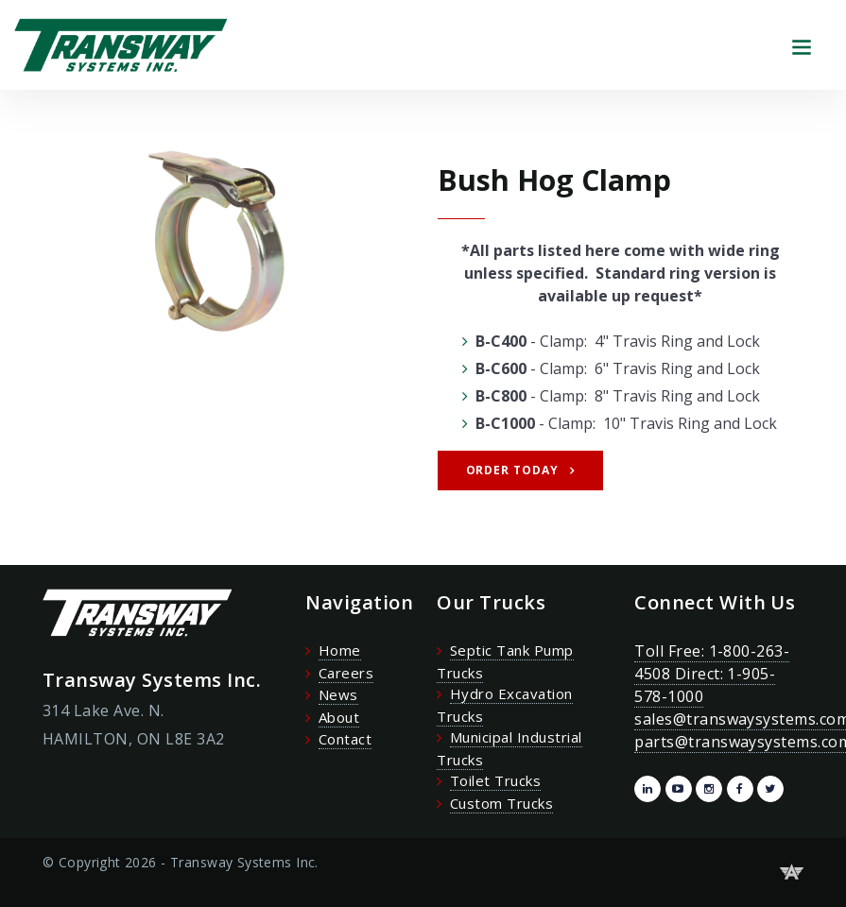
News (338, 694)
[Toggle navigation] (801, 45)
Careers (346, 672)
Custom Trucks (501, 803)
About (339, 717)
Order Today (513, 470)
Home (340, 650)
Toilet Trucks (495, 780)
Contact (345, 738)
